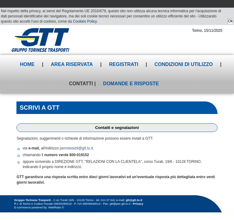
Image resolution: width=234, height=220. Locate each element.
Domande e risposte (131, 83)
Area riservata (72, 64)
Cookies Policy (85, 21)
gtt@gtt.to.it (134, 200)
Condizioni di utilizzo (183, 64)
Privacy (138, 203)
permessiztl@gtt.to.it (76, 148)
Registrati (123, 64)
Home (27, 64)
